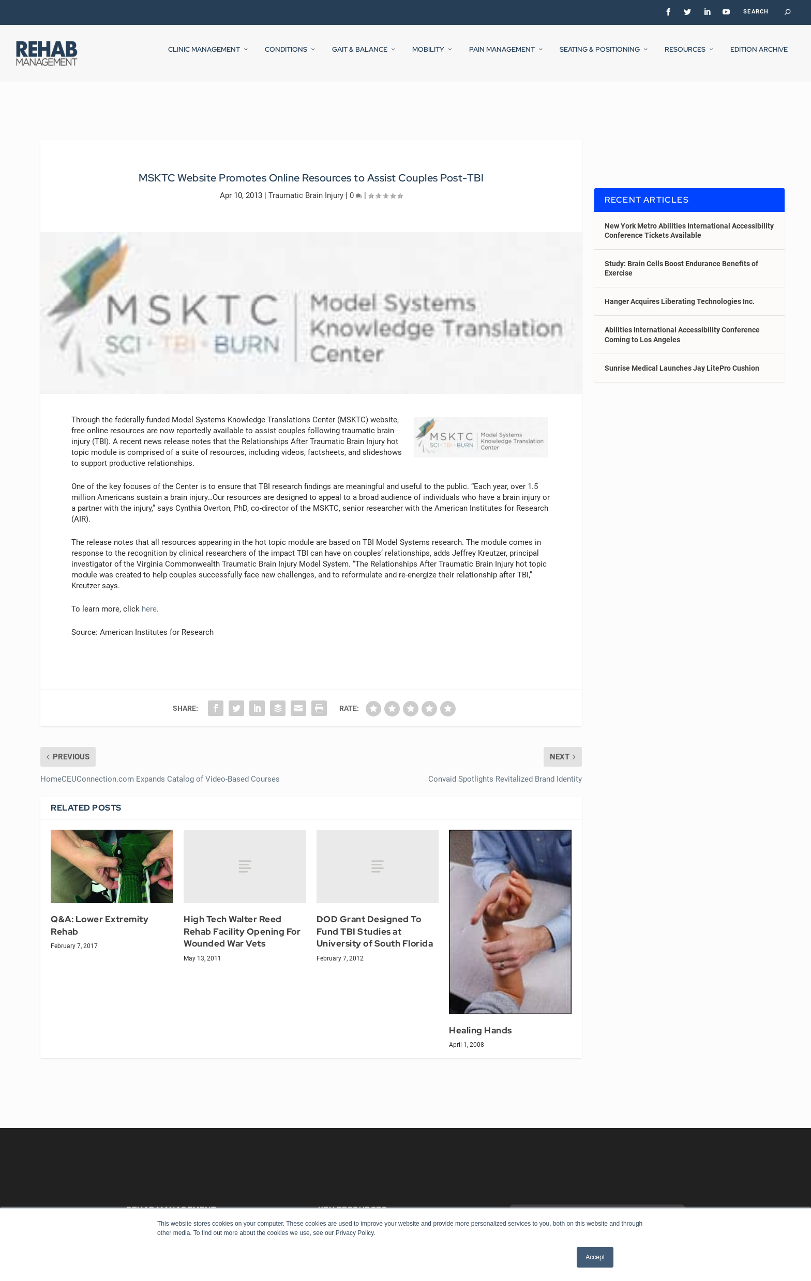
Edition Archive (759, 56)
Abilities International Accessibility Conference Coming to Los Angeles (682, 325)
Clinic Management (204, 56)
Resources (685, 56)
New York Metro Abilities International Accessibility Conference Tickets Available (689, 221)
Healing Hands (480, 1021)
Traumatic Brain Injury (305, 185)
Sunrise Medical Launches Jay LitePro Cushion (682, 359)
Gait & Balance (359, 56)
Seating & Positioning (600, 56)
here (149, 599)
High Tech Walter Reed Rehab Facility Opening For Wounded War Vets (242, 922)
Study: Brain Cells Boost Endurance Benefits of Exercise (681, 259)
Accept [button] (595, 1257)
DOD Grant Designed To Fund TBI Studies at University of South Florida (375, 922)
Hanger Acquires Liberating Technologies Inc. (680, 292)
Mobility (428, 56)
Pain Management (502, 56)
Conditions (286, 56)
